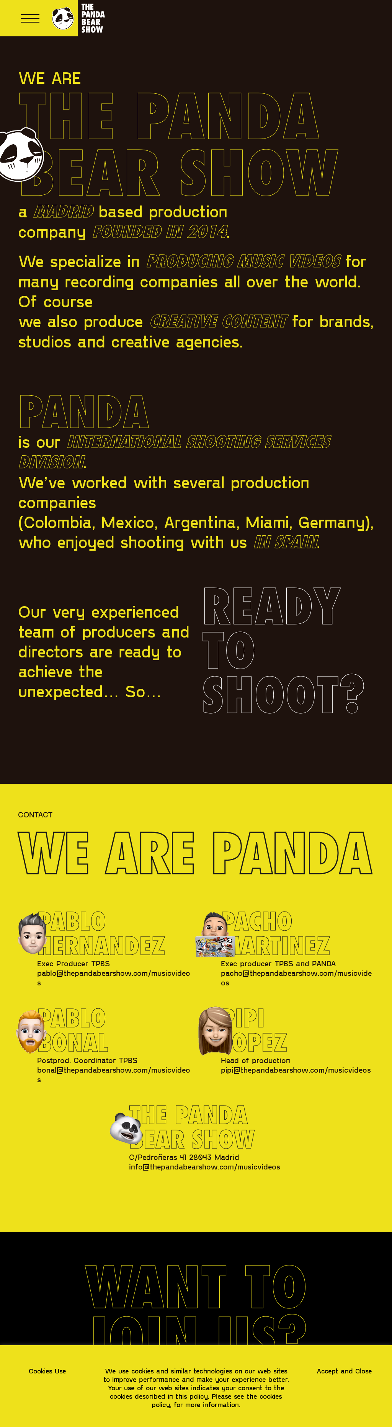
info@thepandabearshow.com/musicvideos (204, 1166)
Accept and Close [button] (344, 1371)
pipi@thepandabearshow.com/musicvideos (296, 1069)
